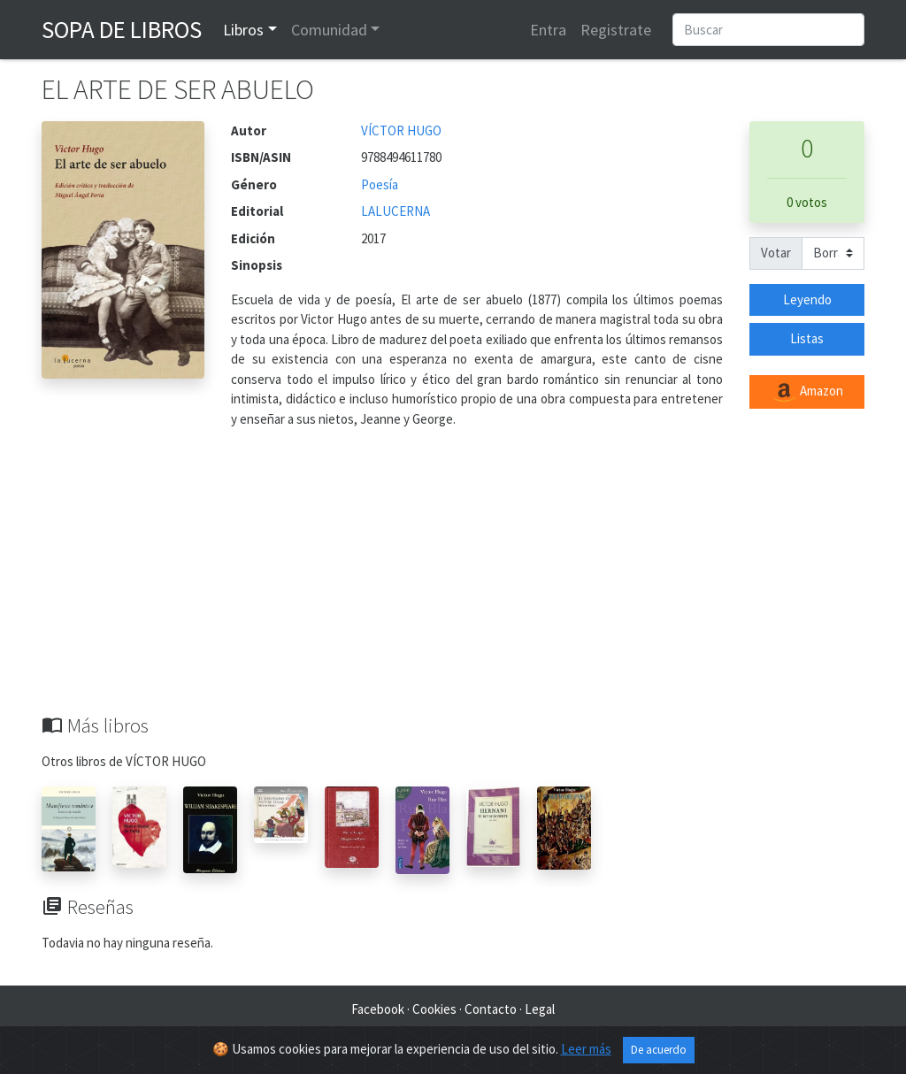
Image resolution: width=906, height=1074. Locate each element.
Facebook (377, 1009)
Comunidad (329, 29)
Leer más (586, 1048)
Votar (776, 252)
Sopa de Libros (122, 29)
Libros (243, 29)
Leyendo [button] (807, 299)
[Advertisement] (453, 581)
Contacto (491, 1009)
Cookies (434, 1009)
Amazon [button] (807, 392)
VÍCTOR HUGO (401, 130)
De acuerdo (659, 1049)
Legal (540, 1009)
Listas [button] (807, 338)
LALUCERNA (395, 211)
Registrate (615, 29)
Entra (548, 29)
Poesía (379, 184)
